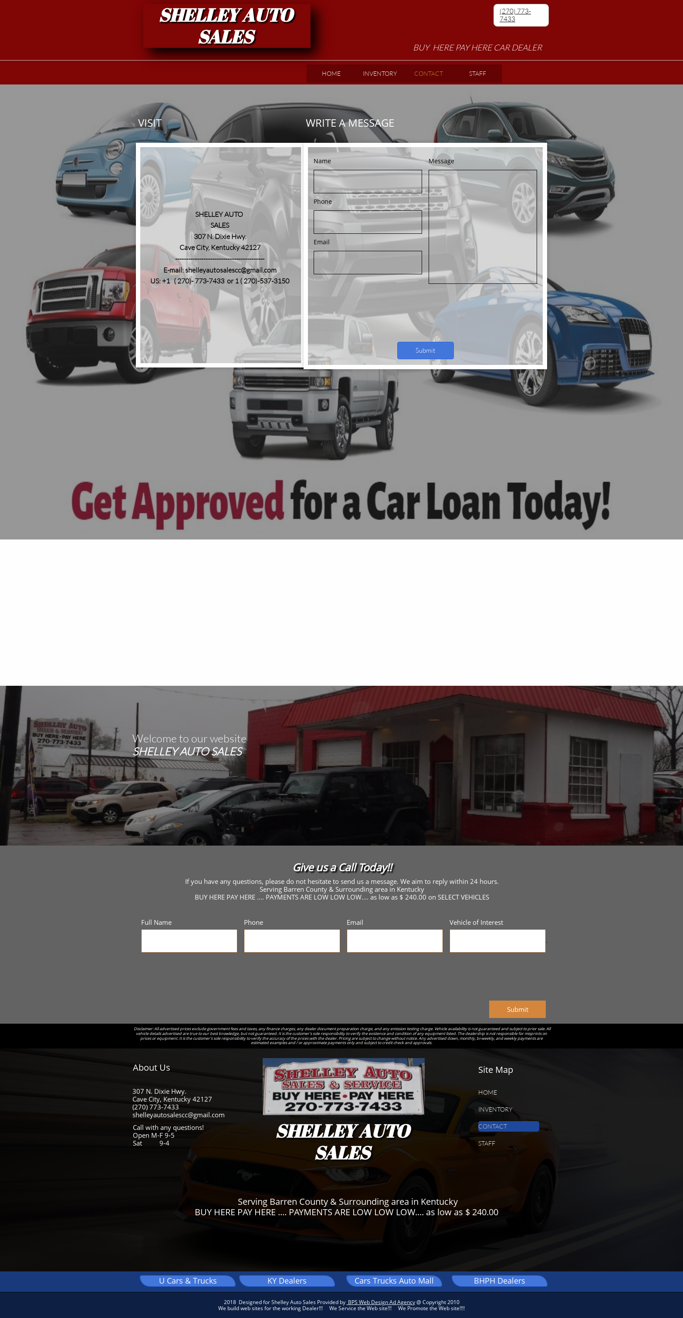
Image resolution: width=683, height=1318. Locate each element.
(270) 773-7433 (515, 15)
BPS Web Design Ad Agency (381, 1302)
